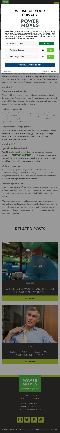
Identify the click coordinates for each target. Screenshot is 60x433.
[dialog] (30, 38)
